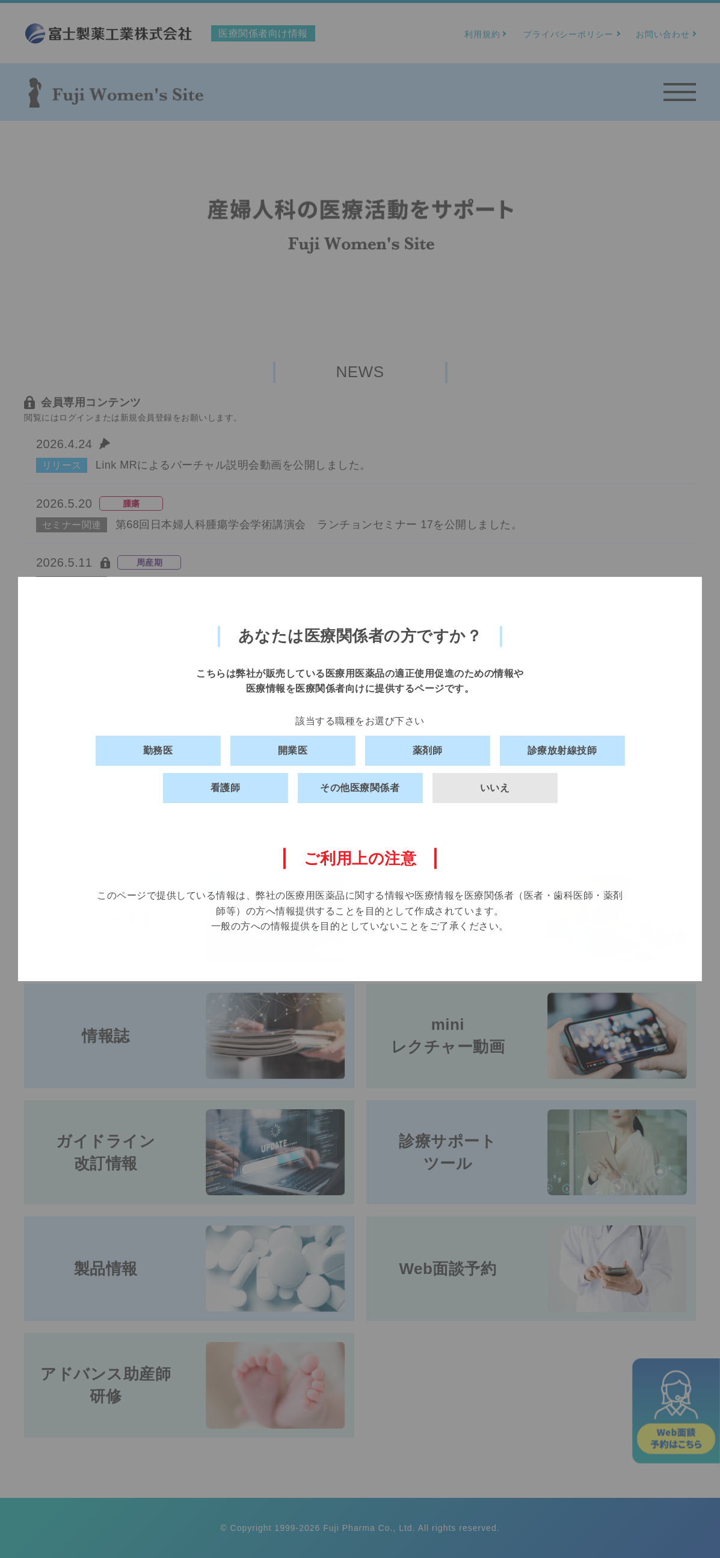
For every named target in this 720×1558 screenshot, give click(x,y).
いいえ (495, 788)
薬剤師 (428, 750)
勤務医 (158, 750)
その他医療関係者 (359, 788)
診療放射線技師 (562, 750)
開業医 (293, 750)
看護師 (226, 788)
